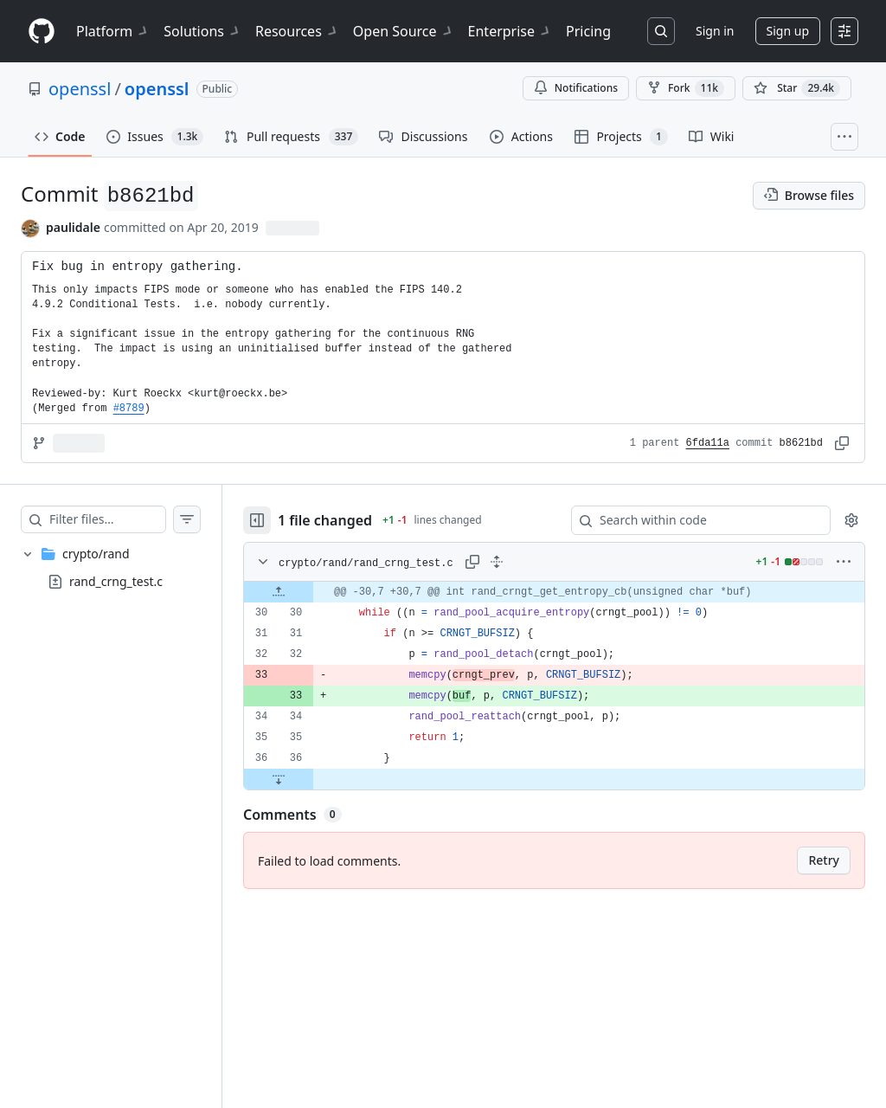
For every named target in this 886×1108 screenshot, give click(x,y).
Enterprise (510, 31)
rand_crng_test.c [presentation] (116, 581)
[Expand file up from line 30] (313, 592)
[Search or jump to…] (661, 31)
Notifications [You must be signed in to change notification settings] (576, 88)
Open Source (403, 31)
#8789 (128, 409)
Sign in (715, 31)
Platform (113, 31)
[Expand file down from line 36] (313, 779)
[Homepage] (41, 31)
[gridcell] (571, 592)
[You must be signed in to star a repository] (796, 88)
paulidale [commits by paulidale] (73, 227)
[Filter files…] (124, 519)
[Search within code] (693, 520)
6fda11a (707, 443)
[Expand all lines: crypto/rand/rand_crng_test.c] (531, 562)
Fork (685, 88)
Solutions (202, 31)
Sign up (788, 31)
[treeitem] (128, 568)
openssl (79, 88)
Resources (297, 31)
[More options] (843, 562)
